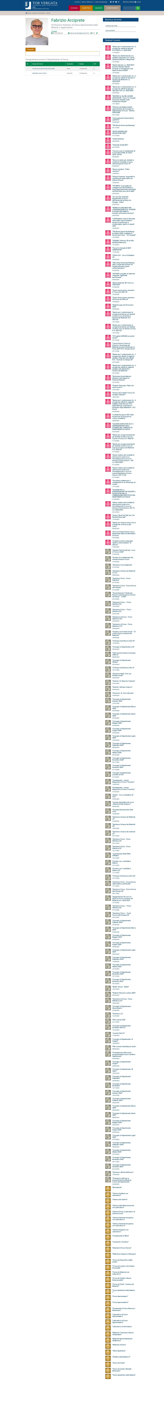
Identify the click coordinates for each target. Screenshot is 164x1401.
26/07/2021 (115, 193)
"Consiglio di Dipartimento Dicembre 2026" (121, 766)
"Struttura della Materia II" (121, 1357)
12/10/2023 (115, 1016)
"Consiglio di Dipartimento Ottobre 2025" (121, 1151)
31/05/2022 (115, 554)
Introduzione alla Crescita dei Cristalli (43, 68)
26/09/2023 (115, 411)
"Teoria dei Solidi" (118, 1363)
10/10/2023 (115, 969)
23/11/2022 (115, 340)
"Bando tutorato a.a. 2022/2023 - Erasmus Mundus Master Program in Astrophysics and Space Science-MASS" (123, 67)
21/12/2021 (115, 777)
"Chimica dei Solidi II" (119, 1199)
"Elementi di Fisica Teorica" (121, 1248)
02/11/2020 (115, 127)
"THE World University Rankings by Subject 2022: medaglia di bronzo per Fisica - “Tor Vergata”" (124, 233)
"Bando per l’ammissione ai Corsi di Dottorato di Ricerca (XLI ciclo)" (124, 524)
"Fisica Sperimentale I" (120, 1296)
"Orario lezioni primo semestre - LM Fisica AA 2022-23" (123, 298)
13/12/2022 (115, 902)
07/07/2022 (115, 567)
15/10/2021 (115, 245)
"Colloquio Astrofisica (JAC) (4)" (123, 876)
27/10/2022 (115, 590)
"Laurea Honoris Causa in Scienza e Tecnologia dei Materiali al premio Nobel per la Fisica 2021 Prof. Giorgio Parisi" (123, 346)
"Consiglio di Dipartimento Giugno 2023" (121, 943)
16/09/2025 (115, 695)
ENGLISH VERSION (128, 2)
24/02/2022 (115, 259)
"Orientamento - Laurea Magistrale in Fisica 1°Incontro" (123, 781)
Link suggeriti (110, 30)
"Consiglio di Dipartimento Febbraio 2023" (121, 921)
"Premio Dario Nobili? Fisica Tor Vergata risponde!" (123, 394)
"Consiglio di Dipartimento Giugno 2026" (121, 729)
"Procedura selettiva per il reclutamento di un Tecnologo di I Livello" (124, 482)
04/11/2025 (115, 1161)
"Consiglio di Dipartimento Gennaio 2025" (121, 1092)
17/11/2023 (115, 486)
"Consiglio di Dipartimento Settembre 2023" (121, 958)
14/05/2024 (115, 1043)
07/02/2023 (115, 924)
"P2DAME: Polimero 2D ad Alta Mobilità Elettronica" (123, 241)
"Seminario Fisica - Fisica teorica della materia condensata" (124, 883)
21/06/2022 (115, 287)
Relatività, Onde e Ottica (39, 73)
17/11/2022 (115, 872)
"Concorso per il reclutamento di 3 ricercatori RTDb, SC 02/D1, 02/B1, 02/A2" (123, 153)
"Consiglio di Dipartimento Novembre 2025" (121, 1158)
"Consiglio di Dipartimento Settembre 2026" (121, 744)
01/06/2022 (115, 821)
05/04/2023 (115, 621)
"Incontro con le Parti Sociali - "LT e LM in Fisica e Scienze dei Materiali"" (124, 633)
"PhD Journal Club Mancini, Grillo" (124, 1046)
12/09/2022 (115, 294)
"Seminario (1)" (117, 1014)
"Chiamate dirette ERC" (120, 145)
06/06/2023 (115, 947)
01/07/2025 (115, 1139)
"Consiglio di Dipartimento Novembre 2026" (121, 759)
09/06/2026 (115, 733)
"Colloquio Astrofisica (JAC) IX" (123, 641)
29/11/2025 (115, 115)
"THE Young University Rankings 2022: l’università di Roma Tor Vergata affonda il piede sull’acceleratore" (123, 265)
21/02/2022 (115, 791)
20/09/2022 (115, 575)
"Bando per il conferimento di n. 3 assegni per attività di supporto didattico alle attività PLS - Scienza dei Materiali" (124, 368)
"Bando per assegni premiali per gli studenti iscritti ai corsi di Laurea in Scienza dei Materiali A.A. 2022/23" (123, 446)
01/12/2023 (115, 464)
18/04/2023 (115, 1003)
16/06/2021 (115, 182)
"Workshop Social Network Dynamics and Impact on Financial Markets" (121, 378)
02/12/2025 (115, 1169)
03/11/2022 (115, 836)
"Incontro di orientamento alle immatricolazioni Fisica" (122, 558)
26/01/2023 (115, 613)
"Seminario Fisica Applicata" (122, 565)
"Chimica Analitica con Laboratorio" (120, 1194)
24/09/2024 (115, 1080)
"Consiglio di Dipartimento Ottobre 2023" (121, 965)
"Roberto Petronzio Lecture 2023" (124, 993)
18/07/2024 (115, 1073)
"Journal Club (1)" (118, 1033)
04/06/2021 (115, 166)
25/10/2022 (115, 582)
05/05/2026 (115, 725)
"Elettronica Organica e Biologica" (124, 1254)
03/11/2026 (115, 762)
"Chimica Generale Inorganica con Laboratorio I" (122, 1218)
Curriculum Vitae (111, 26)
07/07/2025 (115, 683)
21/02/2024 (115, 499)
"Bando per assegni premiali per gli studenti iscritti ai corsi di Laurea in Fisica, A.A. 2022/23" (123, 436)
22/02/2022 (115, 270)
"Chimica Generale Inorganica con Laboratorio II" (122, 1224)
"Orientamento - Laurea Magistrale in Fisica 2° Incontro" (123, 788)
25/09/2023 (115, 1010)
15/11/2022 (115, 865)
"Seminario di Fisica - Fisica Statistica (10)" (122, 618)
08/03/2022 (115, 806)
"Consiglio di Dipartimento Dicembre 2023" (121, 980)
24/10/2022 (115, 83)
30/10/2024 (115, 664)
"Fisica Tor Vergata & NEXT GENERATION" (121, 249)
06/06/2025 (115, 528)
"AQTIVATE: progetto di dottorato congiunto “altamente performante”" (123, 275)
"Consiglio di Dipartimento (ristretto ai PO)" (121, 774)
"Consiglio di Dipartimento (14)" (123, 647)
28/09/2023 (115, 420)
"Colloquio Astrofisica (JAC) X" (123, 668)
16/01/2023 (115, 606)
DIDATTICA (86, 8)
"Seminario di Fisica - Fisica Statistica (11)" (122, 625)
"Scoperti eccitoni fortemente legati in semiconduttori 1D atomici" (122, 543)
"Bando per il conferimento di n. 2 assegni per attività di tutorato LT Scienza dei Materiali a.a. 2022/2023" (124, 78)
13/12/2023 (115, 1030)
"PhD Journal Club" (119, 1020)
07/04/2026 (115, 718)
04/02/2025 (115, 1102)
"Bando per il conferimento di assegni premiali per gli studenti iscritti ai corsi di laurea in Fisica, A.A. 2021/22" (124, 327)
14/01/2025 (115, 1095)
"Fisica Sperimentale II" (120, 1302)
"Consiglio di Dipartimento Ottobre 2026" (121, 751)
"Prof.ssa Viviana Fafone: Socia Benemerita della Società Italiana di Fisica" (123, 533)
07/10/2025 (115, 1154)
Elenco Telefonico (87, 2)
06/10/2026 (115, 755)
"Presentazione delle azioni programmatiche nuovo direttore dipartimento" (123, 1054)
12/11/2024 (115, 1088)
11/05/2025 (115, 519)
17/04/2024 (115, 1035)
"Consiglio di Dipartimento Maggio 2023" (121, 936)
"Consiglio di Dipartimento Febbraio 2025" (121, 1099)
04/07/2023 (115, 954)
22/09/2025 (115, 1184)
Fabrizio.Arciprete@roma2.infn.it (79, 33)
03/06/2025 (115, 1132)
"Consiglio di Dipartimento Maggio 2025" (121, 1121)
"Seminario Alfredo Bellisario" (122, 1172)
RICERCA (74, 8)
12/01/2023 (115, 389)
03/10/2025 (115, 538)
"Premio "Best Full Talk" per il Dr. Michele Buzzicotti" (123, 516)
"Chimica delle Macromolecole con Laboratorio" (123, 1206)
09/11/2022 (115, 843)
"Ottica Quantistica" (119, 1351)
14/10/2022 (115, 72)
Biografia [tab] (30, 50)
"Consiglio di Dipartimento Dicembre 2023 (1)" (121, 1026)
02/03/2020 (115, 141)
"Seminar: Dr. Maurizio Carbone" (123, 681)
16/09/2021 (115, 228)
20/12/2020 (115, 147)
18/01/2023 (115, 397)
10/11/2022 (115, 850)
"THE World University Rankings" (123, 125)
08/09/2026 (115, 747)
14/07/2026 (115, 740)
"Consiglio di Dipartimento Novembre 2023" (121, 973)
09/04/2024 (115, 649)
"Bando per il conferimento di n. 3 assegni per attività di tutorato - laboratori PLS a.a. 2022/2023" (124, 89)
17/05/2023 (115, 643)
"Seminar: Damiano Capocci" (122, 687)
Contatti (77, 2)
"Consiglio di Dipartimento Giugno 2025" (121, 1129)
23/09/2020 (115, 122)
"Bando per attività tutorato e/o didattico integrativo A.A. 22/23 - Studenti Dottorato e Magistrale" (123, 57)
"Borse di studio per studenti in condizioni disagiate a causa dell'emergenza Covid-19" (123, 162)
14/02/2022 (115, 784)
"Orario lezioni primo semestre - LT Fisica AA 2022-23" (123, 291)
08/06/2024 (115, 657)
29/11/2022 (115, 351)
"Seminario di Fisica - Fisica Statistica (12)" (122, 1000)
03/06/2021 (115, 157)
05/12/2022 (115, 362)
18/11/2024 (115, 670)
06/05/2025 (115, 1125)
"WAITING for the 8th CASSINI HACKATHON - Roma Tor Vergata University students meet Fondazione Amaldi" (123, 98)
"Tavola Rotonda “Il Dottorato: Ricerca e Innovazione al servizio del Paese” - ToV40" (124, 595)
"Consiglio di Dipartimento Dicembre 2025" (121, 1166)
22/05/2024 (115, 1058)
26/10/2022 (115, 599)
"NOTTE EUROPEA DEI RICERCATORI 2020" (119, 132)
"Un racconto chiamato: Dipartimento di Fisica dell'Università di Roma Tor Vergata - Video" (121, 199)
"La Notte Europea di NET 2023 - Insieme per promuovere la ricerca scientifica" (123, 416)
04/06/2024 (115, 1066)
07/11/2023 (115, 976)
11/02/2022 (115, 252)
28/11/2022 (115, 893)
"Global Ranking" (118, 139)
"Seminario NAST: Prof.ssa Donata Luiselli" (121, 674)
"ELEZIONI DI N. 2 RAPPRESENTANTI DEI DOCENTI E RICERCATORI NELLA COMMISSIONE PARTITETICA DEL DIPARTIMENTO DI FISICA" (123, 493)
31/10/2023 (115, 441)
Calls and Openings (101, 2)
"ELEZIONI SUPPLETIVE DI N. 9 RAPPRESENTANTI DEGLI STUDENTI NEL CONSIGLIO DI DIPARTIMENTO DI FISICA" (122, 426)
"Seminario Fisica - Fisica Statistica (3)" (121, 847)
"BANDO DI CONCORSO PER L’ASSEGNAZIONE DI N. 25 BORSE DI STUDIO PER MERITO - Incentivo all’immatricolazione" (124, 210)
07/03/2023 (115, 932)
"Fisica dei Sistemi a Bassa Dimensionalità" (121, 1279)
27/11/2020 (115, 135)
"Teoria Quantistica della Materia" (124, 1375)
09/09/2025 (115, 689)
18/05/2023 (115, 637)
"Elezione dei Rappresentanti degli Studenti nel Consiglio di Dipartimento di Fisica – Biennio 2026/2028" (123, 109)
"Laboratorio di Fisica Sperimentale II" (119, 1321)
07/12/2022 (115, 382)
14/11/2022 (115, 322)
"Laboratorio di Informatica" (122, 1327)
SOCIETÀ (98, 8)
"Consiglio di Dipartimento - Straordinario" (122, 1007)
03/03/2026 (115, 710)
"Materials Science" (119, 1345)
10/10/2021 (115, 237)
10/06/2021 (115, 173)
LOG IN (138, 2)
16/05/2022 (115, 813)
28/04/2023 (115, 995)
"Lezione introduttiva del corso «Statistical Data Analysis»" (123, 803)
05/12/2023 (115, 983)
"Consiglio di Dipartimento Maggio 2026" (121, 722)
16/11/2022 (115, 878)
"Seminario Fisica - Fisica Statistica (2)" (121, 840)
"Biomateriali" (117, 1187)
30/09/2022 (115, 309)
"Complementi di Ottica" (120, 1236)
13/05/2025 (115, 1174)
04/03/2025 (115, 1110)
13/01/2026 (115, 703)
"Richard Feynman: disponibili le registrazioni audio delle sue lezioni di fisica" (123, 178)
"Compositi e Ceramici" (120, 1242)
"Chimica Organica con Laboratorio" (120, 1230)
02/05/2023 (115, 939)
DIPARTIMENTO (112, 8)
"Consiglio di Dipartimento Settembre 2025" (121, 1143)
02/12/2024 (115, 512)
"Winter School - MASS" (120, 987)
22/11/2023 (115, 1022)
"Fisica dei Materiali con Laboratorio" (120, 1273)
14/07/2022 (115, 828)
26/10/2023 (115, 431)
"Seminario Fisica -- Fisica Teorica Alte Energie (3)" (121, 914)
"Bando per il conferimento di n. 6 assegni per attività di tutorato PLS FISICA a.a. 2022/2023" (124, 48)
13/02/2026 (115, 547)
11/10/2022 (115, 52)
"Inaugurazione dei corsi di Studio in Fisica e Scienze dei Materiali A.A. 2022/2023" (122, 898)
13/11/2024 (115, 104)
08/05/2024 (115, 1049)
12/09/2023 (115, 961)
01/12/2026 (115, 769)
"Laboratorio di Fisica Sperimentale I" (119, 1315)
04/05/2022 (115, 279)
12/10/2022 (115, 62)
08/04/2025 (115, 1117)
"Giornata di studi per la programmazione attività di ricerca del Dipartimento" (121, 1180)
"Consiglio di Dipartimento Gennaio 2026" (121, 700)
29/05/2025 (115, 678)
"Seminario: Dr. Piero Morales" (123, 693)
